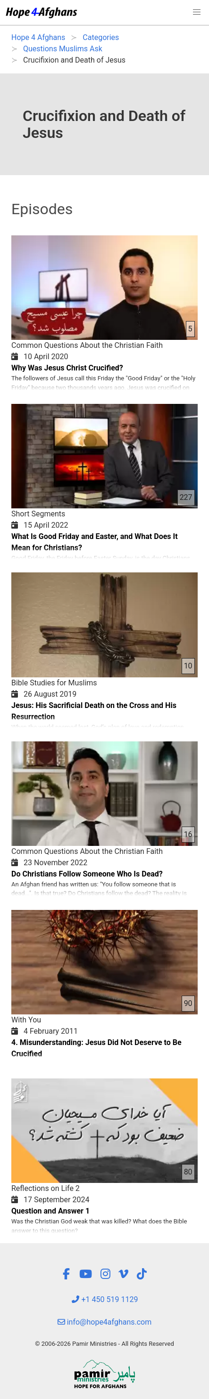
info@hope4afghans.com (105, 1322)
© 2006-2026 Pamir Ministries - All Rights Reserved (104, 1343)
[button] (196, 12)
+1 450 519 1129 (104, 1299)
